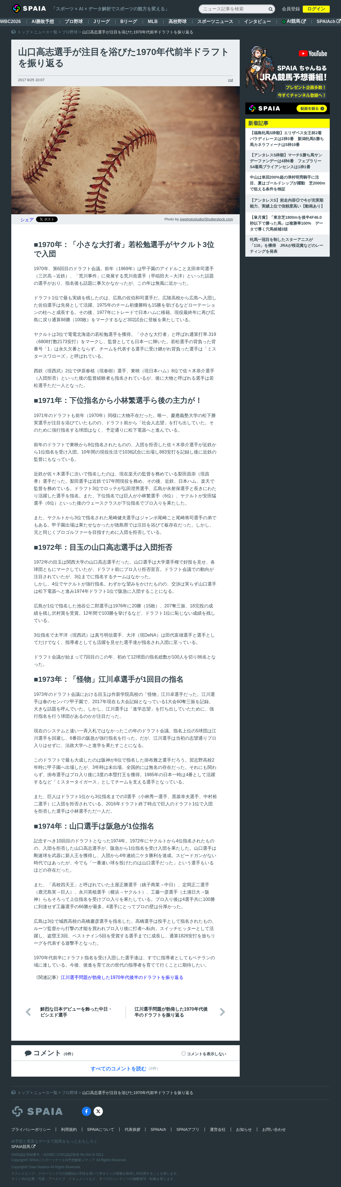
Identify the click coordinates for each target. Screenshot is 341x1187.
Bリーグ (128, 21)
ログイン (316, 8)
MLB (153, 21)
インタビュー (257, 21)
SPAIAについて (100, 1129)
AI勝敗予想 (43, 21)
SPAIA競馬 (23, 1146)
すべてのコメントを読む (118, 1069)
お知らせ (244, 1129)
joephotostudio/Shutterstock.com (206, 219)
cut (230, 80)
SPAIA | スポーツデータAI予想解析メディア (62, 1160)
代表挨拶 (132, 1129)
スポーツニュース (215, 21)
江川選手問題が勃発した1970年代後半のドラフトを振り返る (122, 977)
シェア (27, 219)
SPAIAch (329, 21)
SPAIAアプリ (187, 1129)
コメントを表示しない (206, 1054)
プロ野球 (74, 21)
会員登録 (291, 8)
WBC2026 (10, 21)
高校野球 (178, 21)
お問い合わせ (274, 1129)
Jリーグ (102, 21)
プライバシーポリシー (31, 1129)
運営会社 (218, 1129)
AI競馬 (294, 21)
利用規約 (69, 1129)
